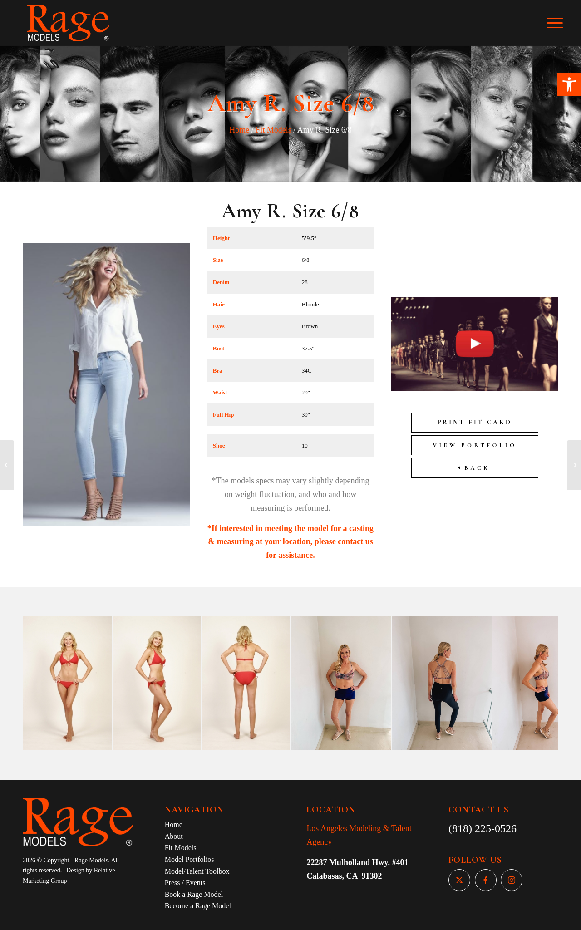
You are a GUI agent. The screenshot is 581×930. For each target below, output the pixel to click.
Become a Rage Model (198, 906)
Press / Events (185, 882)
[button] (569, 84)
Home (239, 129)
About (174, 836)
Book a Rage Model (194, 894)
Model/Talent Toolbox (197, 871)
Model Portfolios (189, 859)
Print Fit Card (475, 422)
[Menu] (561, 23)
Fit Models (273, 129)
